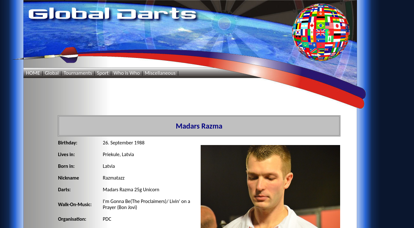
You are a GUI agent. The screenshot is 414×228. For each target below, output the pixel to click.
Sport (103, 73)
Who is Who (126, 73)
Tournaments (78, 73)
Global (52, 73)
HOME (33, 73)
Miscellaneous (160, 73)
